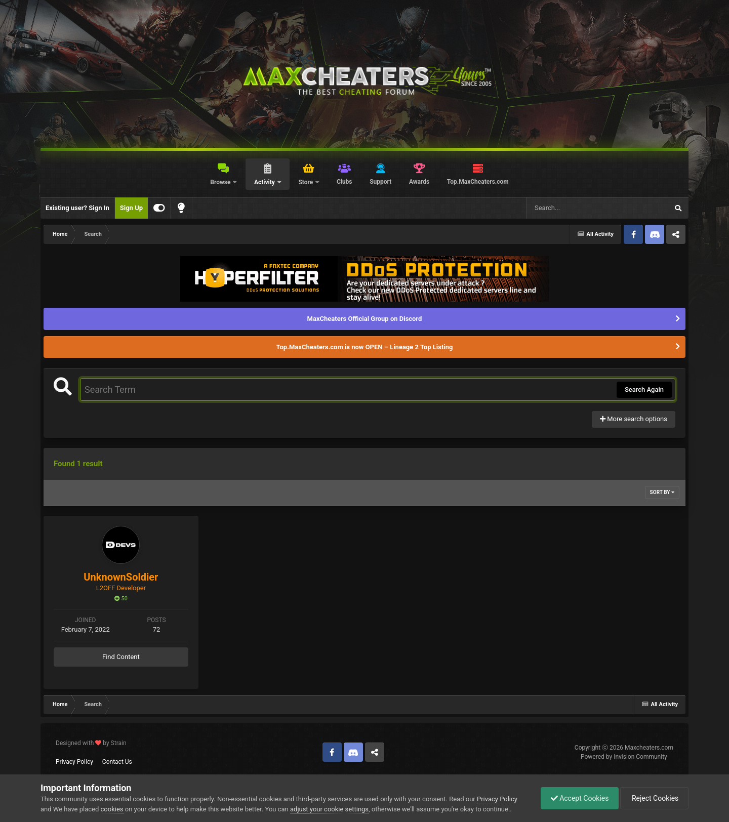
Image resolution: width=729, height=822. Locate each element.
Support (380, 181)
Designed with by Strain (91, 743)
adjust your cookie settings (329, 809)
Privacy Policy (74, 761)
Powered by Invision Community (624, 756)
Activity (265, 182)
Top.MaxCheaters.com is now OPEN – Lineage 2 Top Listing (364, 347)
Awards (419, 181)
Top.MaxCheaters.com (478, 181)
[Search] (571, 208)
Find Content (121, 657)
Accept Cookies (577, 798)
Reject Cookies (653, 798)
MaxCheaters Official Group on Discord (364, 318)
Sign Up (131, 208)
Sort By (662, 492)
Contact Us (117, 761)
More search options (633, 419)
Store (306, 182)
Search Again (644, 389)
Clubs (344, 181)
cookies (112, 809)
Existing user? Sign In (77, 208)
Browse (221, 182)
